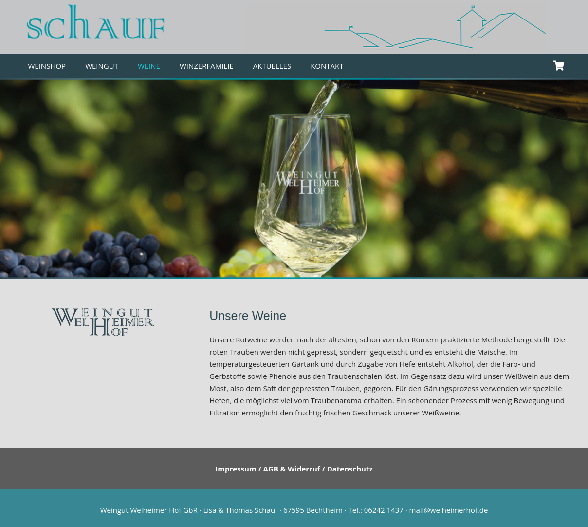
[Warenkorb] (559, 66)
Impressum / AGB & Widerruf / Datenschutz (294, 468)
